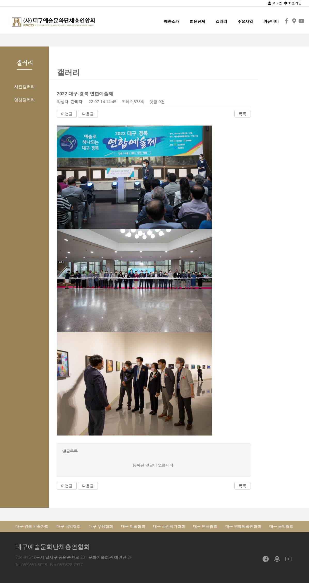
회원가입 (293, 3)
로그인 (275, 3)
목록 (242, 113)
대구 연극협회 (205, 526)
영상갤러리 (24, 100)
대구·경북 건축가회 (32, 526)
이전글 (67, 113)
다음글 (88, 113)
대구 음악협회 (281, 526)
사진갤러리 (24, 86)
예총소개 (171, 21)
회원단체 (197, 21)
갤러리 (221, 21)
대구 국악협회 (69, 526)
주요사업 (245, 21)
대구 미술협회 (133, 526)
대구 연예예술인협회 (243, 526)
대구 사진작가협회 (169, 526)
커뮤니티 (271, 21)
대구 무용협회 (101, 526)
